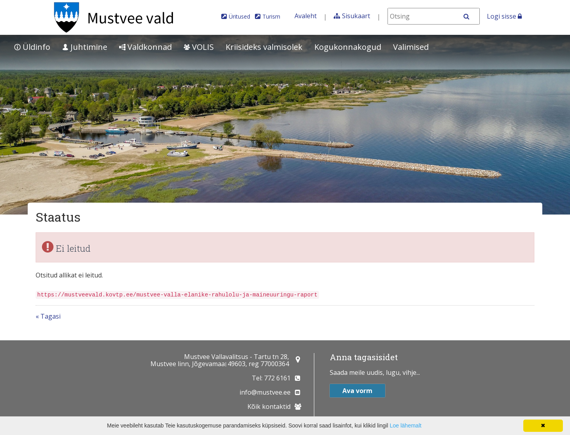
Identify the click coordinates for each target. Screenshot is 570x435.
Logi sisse (504, 16)
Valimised (411, 47)
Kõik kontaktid (269, 406)
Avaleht (305, 15)
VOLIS (199, 47)
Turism (271, 16)
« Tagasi (48, 316)
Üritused (239, 16)
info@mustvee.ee (265, 392)
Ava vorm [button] (357, 390)
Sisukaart (356, 15)
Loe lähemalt (405, 425)
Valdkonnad (145, 47)
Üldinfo (32, 47)
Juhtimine (84, 47)
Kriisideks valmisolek (264, 47)
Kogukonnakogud (347, 47)
